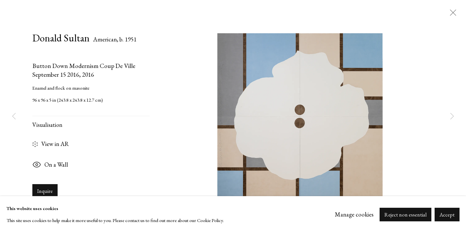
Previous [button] (14, 116)
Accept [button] (447, 214)
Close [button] (451, 14)
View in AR (50, 144)
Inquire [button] (45, 191)
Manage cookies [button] (354, 214)
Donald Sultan (61, 37)
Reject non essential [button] (405, 214)
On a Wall (50, 165)
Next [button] (452, 116)
